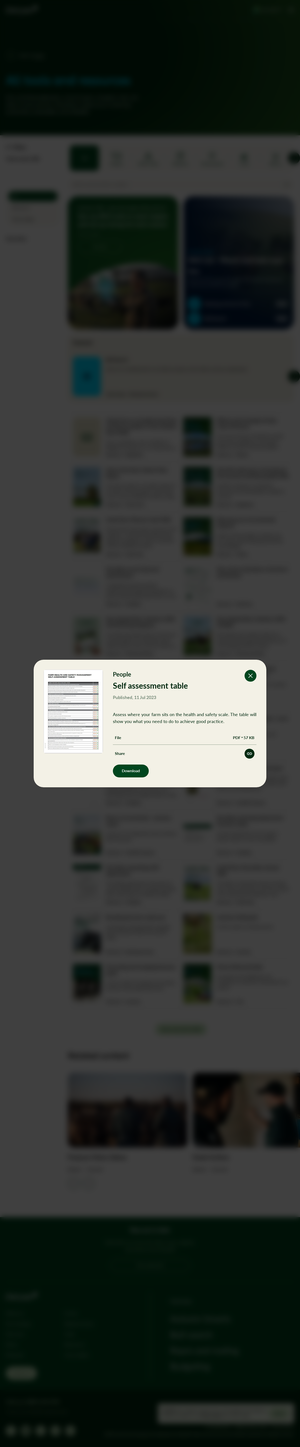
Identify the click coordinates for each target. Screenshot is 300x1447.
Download (131, 770)
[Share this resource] (249, 754)
